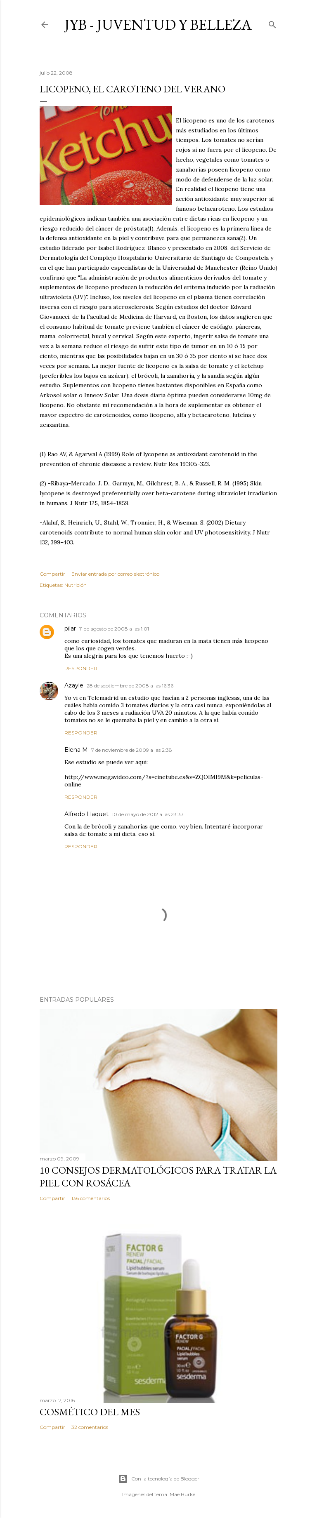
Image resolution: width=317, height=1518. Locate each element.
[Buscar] (272, 23)
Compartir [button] (52, 574)
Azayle (73, 685)
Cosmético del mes (90, 1411)
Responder (80, 668)
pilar (70, 628)
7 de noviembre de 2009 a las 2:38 (131, 750)
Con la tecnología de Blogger (158, 1479)
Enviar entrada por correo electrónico (115, 574)
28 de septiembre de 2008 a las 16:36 (130, 686)
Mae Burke (182, 1494)
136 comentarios (90, 1198)
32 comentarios (89, 1427)
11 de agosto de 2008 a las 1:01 (114, 629)
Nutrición (75, 585)
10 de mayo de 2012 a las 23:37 (148, 814)
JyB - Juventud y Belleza (158, 24)
